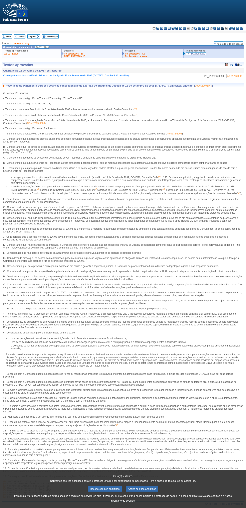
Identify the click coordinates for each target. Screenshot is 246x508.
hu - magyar (207, 28)
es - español (157, 28)
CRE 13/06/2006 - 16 (74, 56)
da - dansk (165, 28)
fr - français (184, 28)
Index (8, 36)
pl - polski (218, 28)
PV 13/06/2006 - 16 (73, 54)
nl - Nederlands (214, 28)
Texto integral (52, 36)
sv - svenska (241, 28)
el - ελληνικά (176, 28)
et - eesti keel (173, 28)
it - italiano (195, 28)
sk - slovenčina (230, 28)
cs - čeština (161, 28)
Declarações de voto (136, 56)
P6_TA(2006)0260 (196, 54)
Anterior (21, 36)
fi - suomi (237, 28)
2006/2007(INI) (21, 43)
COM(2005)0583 (36, 123)
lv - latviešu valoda (199, 28)
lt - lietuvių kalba (203, 28)
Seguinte (32, 36)
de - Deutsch (169, 28)
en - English (180, 28)
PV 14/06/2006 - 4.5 (135, 54)
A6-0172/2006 (11, 54)
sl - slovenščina (233, 28)
